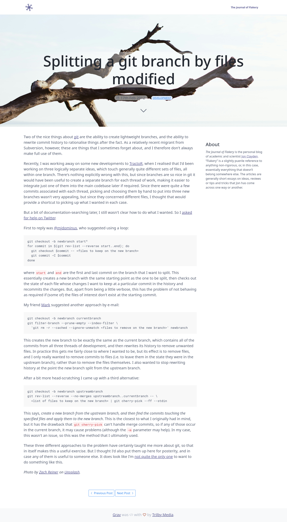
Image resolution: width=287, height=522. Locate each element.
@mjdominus (65, 227)
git (76, 136)
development (162, 98)
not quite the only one (154, 456)
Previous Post (101, 493)
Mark (45, 304)
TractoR (136, 163)
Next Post (125, 493)
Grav (117, 514)
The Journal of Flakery (244, 7)
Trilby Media (162, 514)
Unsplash (72, 472)
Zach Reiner (48, 472)
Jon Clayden (250, 156)
